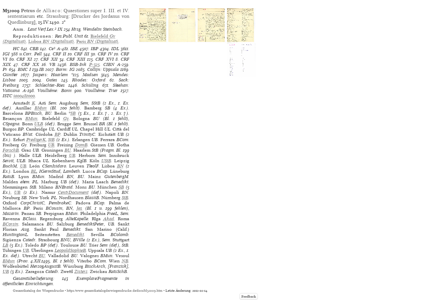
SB (73, 113)
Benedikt (75, 234)
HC (16, 48)
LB (5, 245)
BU (67, 150)
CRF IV (105, 54)
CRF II (59, 54)
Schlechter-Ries (50, 85)
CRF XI (24, 59)
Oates (51, 80)
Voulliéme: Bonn (54, 90)
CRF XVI (104, 59)
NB (125, 261)
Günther (10, 74)
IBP (94, 48)
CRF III (81, 54)
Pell (38, 54)
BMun (41, 108)
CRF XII (49, 59)
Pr (5, 69)
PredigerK (36, 139)
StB (51, 139)
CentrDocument (73, 192)
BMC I (24, 69)
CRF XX (30, 64)
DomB (81, 145)
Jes (79, 208)
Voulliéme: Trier (101, 90)
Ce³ (52, 48)
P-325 (94, 64)
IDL (115, 48)
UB (51, 145)
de (41, 11)
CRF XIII (75, 59)
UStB (106, 161)
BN (120, 166)
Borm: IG (65, 69)
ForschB (11, 150)
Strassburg (57, 16)
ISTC (7, 96)
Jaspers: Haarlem (50, 74)
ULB (38, 124)
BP (58, 134)
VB (52, 64)
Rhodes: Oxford (89, 80)
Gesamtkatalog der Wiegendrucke (38, 290)
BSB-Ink (78, 64)
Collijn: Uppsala (103, 69)
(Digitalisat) (51, 41)
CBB (34, 48)
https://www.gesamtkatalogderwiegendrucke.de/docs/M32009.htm (114, 290)
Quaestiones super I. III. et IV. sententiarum (68, 13)
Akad (108, 219)
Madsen (90, 74)
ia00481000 (24, 96)
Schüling (90, 85)
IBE (74, 48)
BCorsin (10, 224)
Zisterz (80, 271)
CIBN (108, 64)
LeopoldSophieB (70, 250)
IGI (6, 54)
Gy (66, 118)
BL (34, 171)
